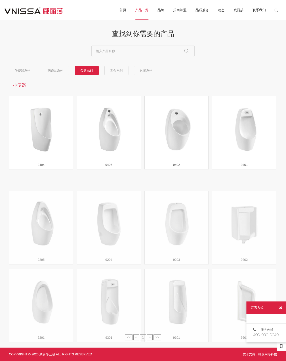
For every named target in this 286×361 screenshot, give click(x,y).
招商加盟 (180, 10)
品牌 (161, 10)
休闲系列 (146, 70)
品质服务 (202, 10)
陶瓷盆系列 (55, 70)
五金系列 (116, 70)
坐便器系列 (22, 70)
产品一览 (142, 14)
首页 (123, 10)
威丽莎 (238, 10)
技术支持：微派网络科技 (260, 354)
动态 (221, 10)
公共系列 (87, 70)
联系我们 (259, 10)
